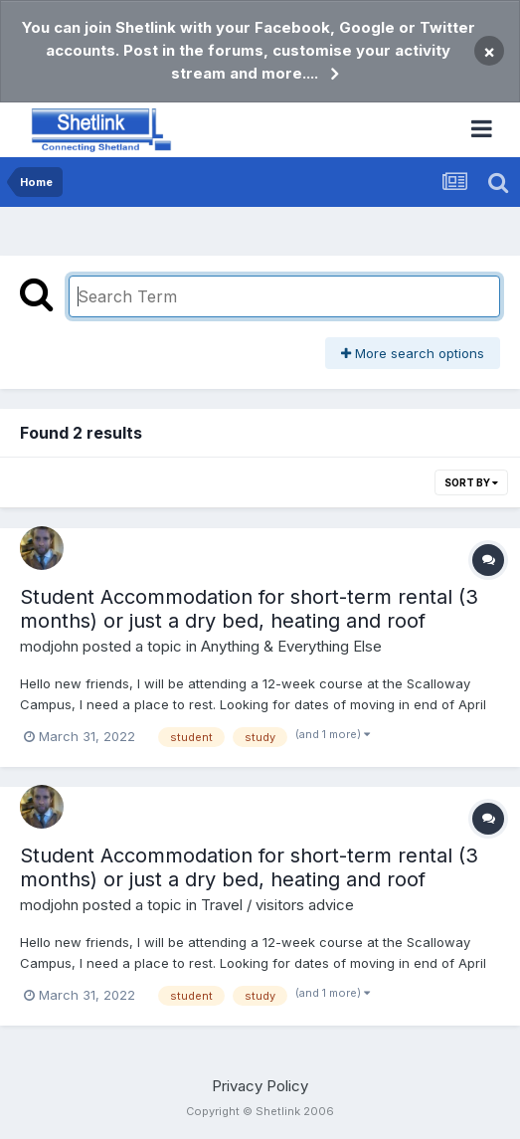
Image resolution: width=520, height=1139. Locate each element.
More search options (412, 353)
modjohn (49, 646)
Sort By (471, 482)
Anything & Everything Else (291, 646)
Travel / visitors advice (277, 904)
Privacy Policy (260, 1085)
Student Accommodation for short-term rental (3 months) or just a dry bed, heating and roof (249, 609)
